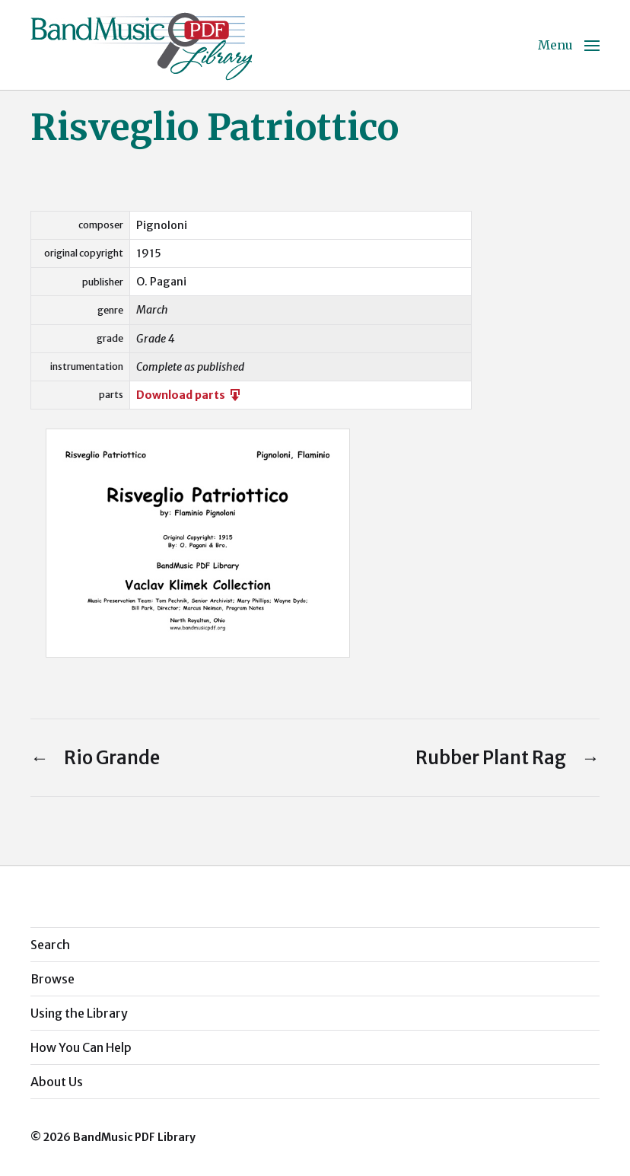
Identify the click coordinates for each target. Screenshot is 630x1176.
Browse (52, 978)
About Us (56, 1081)
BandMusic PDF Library (134, 1137)
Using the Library (79, 1013)
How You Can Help (81, 1047)
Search (50, 944)
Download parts (189, 395)
